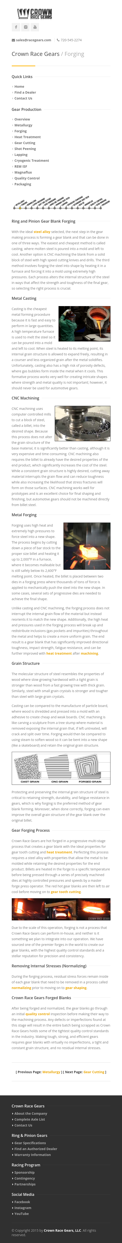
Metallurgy (23, 125)
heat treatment (59, 653)
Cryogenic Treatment (32, 160)
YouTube (22, 1213)
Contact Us (23, 98)
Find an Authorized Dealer (36, 1149)
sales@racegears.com (33, 40)
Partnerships (25, 1184)
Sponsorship (25, 1172)
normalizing (21, 987)
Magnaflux (23, 172)
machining (89, 653)
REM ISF (21, 166)
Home (19, 86)
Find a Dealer (25, 92)
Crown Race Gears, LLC (62, 1230)
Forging (21, 131)
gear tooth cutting (66, 892)
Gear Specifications (30, 1143)
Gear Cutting (25, 143)
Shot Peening (25, 148)
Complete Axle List (30, 1119)
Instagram (23, 1208)
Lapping (21, 154)
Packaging (23, 184)
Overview (22, 119)
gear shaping (76, 987)
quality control (38, 1014)
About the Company (31, 1113)
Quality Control (27, 178)
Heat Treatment (28, 137)
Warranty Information (33, 1154)
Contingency (25, 1178)
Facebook (22, 1202)
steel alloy (42, 231)
